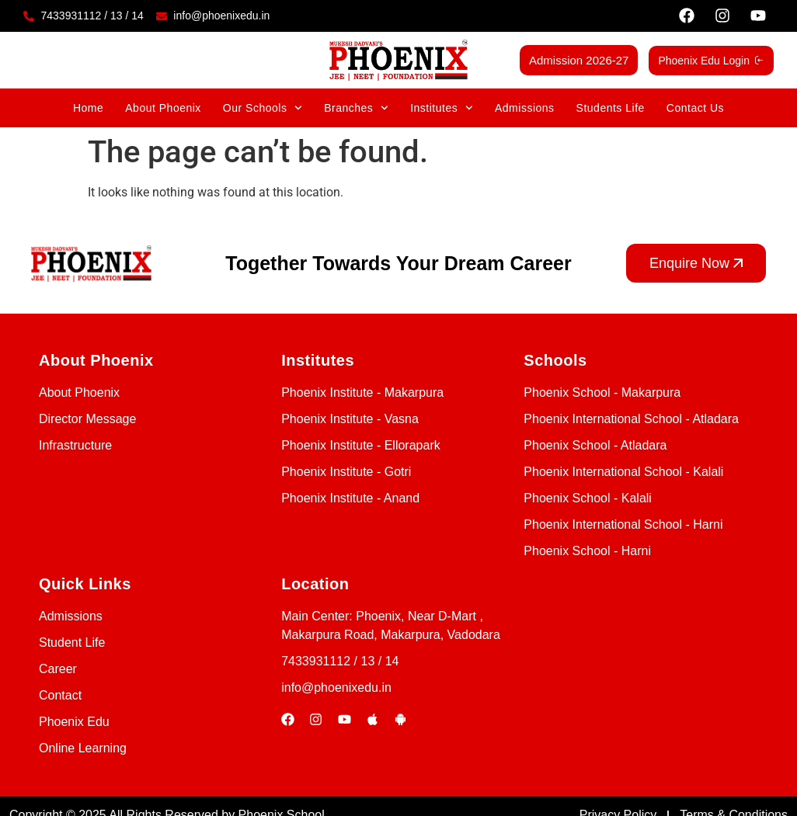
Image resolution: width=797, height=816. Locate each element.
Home (88, 108)
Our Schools (262, 108)
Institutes (441, 108)
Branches (356, 108)
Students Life (610, 108)
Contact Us (695, 108)
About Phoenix (163, 108)
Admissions (525, 108)
